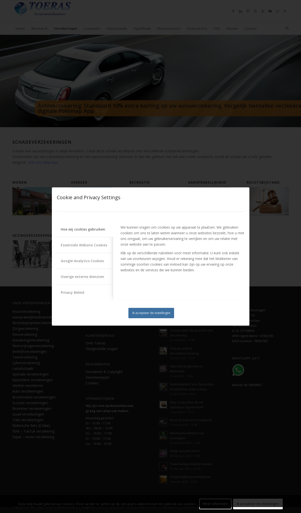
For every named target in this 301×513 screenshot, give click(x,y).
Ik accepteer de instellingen (151, 313)
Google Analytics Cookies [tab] (82, 260)
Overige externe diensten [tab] (82, 276)
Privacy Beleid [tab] (72, 292)
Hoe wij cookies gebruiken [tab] (83, 229)
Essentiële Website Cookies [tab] (84, 245)
